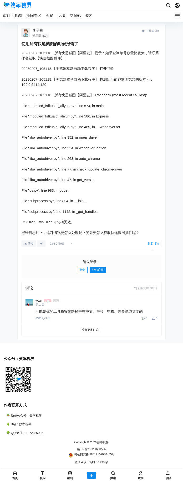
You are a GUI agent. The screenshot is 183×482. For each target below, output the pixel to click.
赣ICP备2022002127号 (91, 449)
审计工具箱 (12, 16)
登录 (82, 270)
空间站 (75, 16)
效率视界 (103, 442)
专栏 (89, 16)
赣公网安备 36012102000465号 (91, 455)
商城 (61, 16)
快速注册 (98, 270)
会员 (49, 16)
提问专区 (33, 16)
